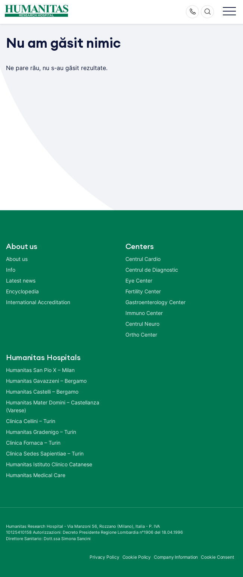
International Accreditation (38, 302)
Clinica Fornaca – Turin (33, 442)
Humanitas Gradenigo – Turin (41, 432)
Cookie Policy (136, 557)
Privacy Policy (104, 557)
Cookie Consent (217, 557)
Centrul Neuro (142, 324)
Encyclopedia (22, 291)
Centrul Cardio (143, 259)
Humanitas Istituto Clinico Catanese (49, 464)
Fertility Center (143, 291)
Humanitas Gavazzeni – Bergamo (46, 381)
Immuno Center (144, 313)
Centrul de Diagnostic (151, 270)
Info (10, 270)
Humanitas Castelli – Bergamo (42, 391)
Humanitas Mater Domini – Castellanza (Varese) (52, 406)
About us (17, 259)
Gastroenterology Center (155, 302)
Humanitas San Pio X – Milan (40, 370)
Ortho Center (141, 334)
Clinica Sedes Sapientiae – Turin (45, 453)
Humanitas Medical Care (35, 475)
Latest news (20, 280)
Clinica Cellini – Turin (30, 421)
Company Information (176, 557)
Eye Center (138, 280)
